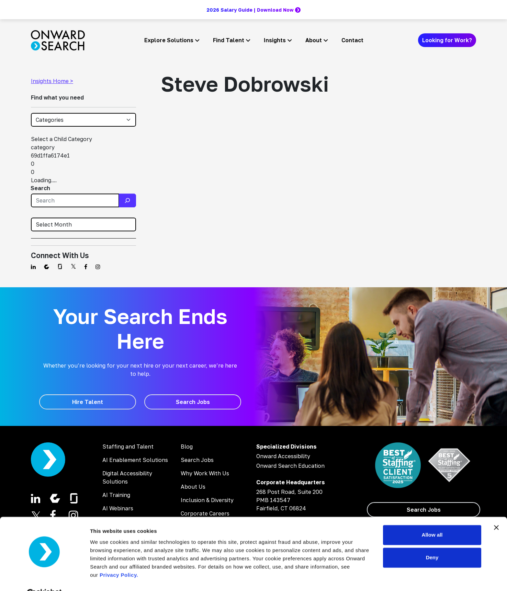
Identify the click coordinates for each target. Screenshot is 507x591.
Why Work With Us (205, 473)
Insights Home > (52, 81)
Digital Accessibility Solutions (127, 477)
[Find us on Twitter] (73, 267)
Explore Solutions (168, 40)
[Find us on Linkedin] (33, 267)
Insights (275, 40)
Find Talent (228, 40)
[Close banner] (496, 511)
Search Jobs (197, 459)
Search (40, 188)
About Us (193, 486)
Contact (352, 40)
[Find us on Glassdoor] (60, 267)
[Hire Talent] (87, 401)
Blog (187, 446)
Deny (432, 541)
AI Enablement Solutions (135, 459)
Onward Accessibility (283, 456)
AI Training (116, 494)
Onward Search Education (290, 465)
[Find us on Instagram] (97, 267)
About (313, 40)
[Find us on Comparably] (46, 267)
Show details (106, 577)
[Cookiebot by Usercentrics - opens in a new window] (44, 577)
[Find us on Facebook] (85, 267)
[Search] (127, 200)
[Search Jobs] (192, 401)
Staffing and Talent (128, 446)
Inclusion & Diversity (207, 500)
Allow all (432, 519)
